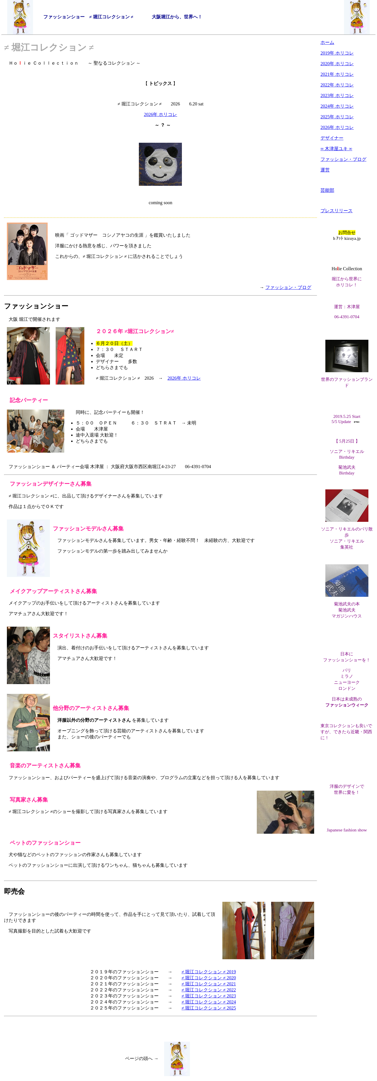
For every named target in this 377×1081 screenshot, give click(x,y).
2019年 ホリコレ (337, 53)
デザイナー (331, 138)
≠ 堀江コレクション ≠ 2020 (209, 977)
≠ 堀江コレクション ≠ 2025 (209, 1007)
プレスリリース (336, 210)
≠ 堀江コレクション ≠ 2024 (209, 1001)
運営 (325, 169)
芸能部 (327, 190)
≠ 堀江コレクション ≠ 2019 (209, 971)
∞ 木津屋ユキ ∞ (336, 148)
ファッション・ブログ (288, 287)
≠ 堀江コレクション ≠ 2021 (209, 983)
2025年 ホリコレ (337, 116)
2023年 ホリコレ (337, 95)
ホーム (327, 42)
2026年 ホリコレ (160, 114)
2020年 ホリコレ (337, 63)
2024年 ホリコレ (337, 106)
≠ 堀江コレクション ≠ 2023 (209, 995)
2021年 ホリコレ (337, 74)
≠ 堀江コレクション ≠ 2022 (209, 989)
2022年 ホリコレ (337, 84)
